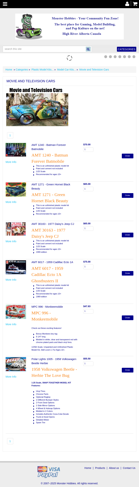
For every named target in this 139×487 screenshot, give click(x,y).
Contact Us (129, 468)
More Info (11, 162)
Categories (126, 49)
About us (114, 468)
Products (100, 468)
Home (8, 69)
